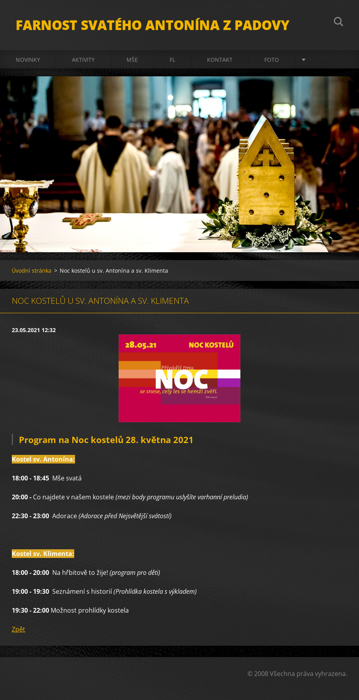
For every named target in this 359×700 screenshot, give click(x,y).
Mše (132, 59)
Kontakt (220, 59)
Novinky (28, 59)
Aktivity (83, 59)
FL (172, 59)
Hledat (338, 23)
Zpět (18, 629)
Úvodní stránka (31, 270)
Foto (271, 59)
